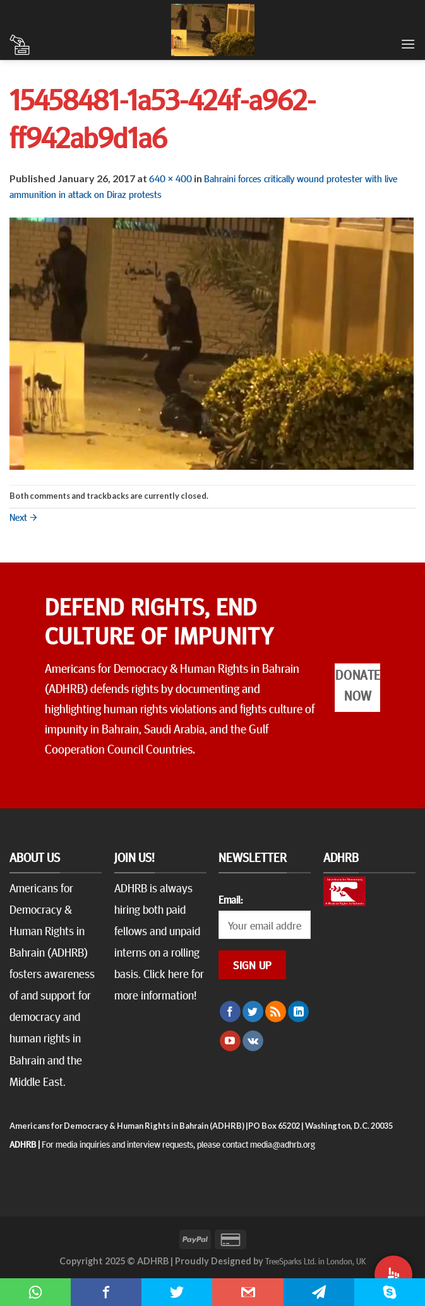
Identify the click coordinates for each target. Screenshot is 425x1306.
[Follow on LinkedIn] (298, 1011)
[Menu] (408, 43)
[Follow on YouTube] (230, 1041)
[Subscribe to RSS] (275, 1011)
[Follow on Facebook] (230, 1011)
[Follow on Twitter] (252, 1011)
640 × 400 (170, 178)
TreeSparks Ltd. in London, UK (315, 1260)
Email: (230, 899)
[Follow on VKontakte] (252, 1041)
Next (23, 516)
